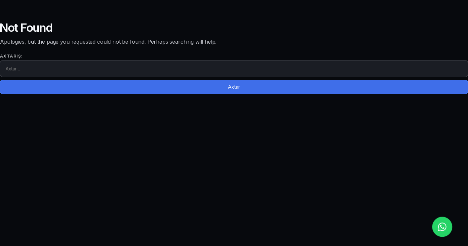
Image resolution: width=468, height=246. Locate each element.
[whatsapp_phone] (442, 226)
